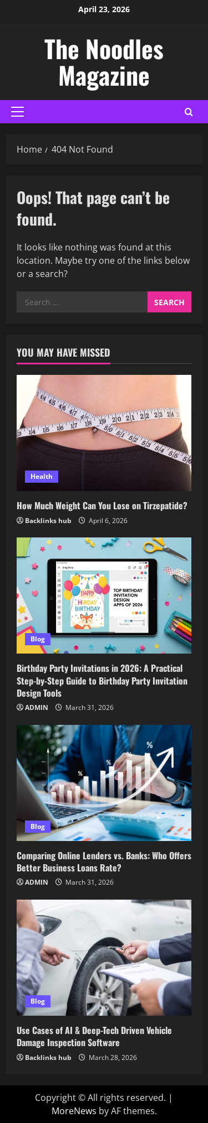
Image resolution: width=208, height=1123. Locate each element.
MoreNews (74, 1111)
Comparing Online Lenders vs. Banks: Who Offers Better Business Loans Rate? (104, 861)
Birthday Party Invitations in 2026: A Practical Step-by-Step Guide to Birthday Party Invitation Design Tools (102, 680)
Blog (38, 639)
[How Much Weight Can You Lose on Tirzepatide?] (104, 433)
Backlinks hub (48, 520)
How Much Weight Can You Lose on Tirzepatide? (102, 505)
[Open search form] (189, 111)
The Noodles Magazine (104, 61)
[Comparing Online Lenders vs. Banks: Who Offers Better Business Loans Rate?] (104, 783)
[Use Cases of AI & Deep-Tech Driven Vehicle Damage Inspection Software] (104, 958)
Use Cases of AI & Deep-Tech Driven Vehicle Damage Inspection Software (94, 1036)
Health (42, 476)
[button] (17, 111)
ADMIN (36, 707)
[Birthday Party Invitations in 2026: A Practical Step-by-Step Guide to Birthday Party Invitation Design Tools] (104, 595)
